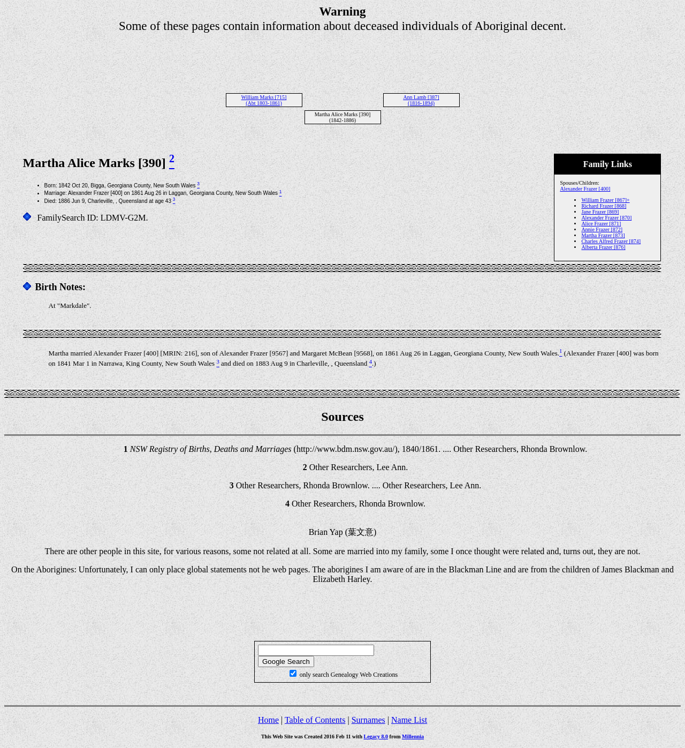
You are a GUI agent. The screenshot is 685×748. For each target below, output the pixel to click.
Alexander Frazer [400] (585, 189)
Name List (409, 719)
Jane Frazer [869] (600, 212)
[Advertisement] (342, 57)
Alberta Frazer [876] (603, 247)
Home (268, 719)
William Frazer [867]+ (605, 200)
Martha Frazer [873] (603, 235)
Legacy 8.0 (376, 736)
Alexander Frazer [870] (606, 218)
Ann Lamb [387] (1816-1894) (421, 100)
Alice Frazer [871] (601, 223)
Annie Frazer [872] (601, 229)
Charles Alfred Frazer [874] (611, 241)
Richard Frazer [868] (603, 206)
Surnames (368, 719)
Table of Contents (315, 719)
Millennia (413, 736)
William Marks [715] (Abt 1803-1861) (264, 100)
